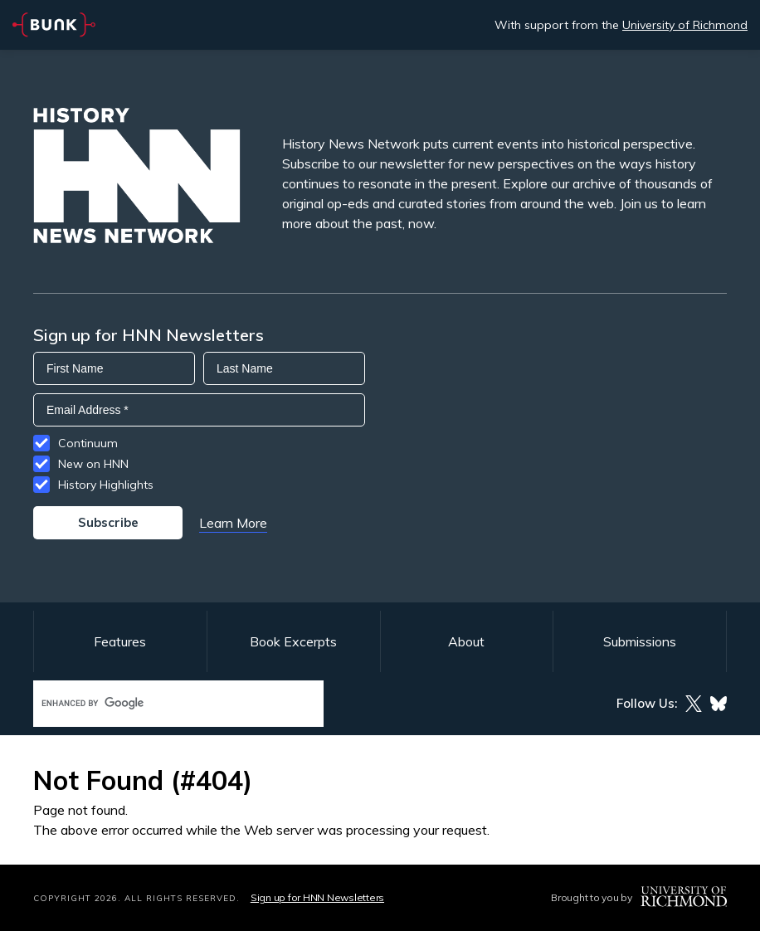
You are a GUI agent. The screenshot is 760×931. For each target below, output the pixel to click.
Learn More (233, 522)
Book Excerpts (293, 641)
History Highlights (105, 484)
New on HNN (93, 463)
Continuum (88, 443)
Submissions (639, 641)
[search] (160, 703)
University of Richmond (685, 24)
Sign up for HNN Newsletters (317, 897)
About (466, 641)
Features (120, 641)
